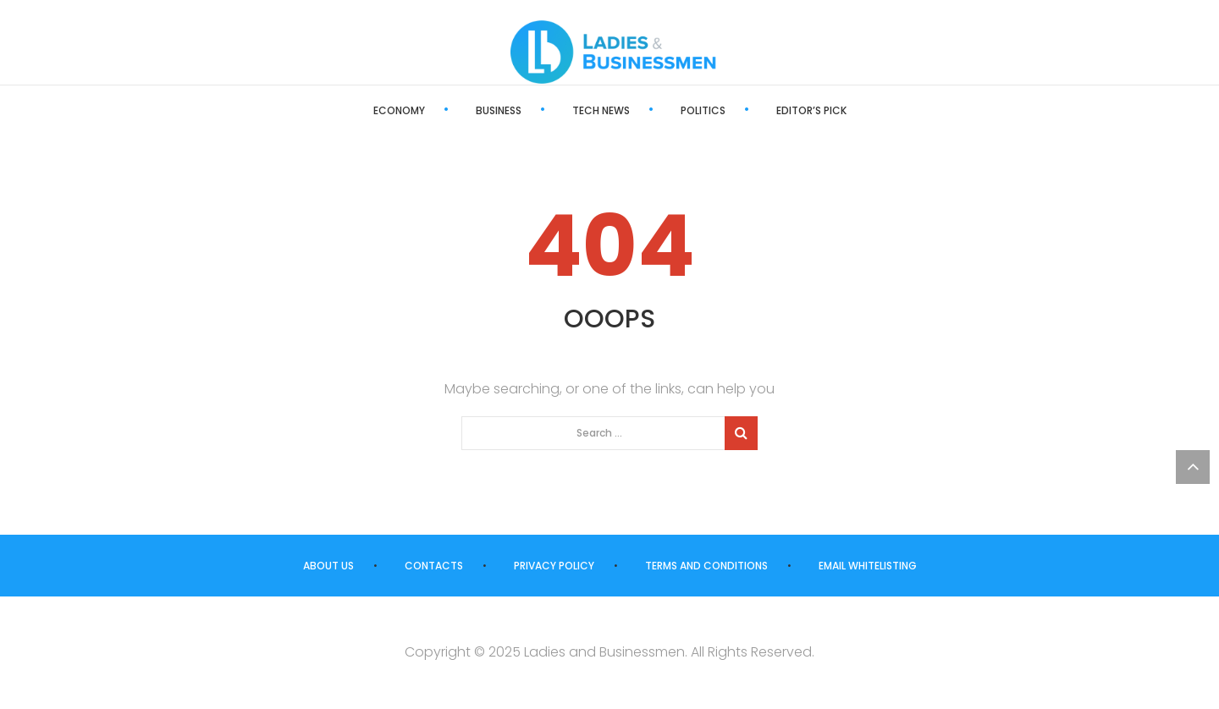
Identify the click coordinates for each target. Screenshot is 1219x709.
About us (328, 565)
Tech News (601, 110)
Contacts (434, 565)
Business (498, 110)
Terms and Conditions (706, 565)
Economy (399, 110)
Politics (703, 110)
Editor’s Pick (811, 110)
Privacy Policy (554, 565)
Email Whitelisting (868, 565)
